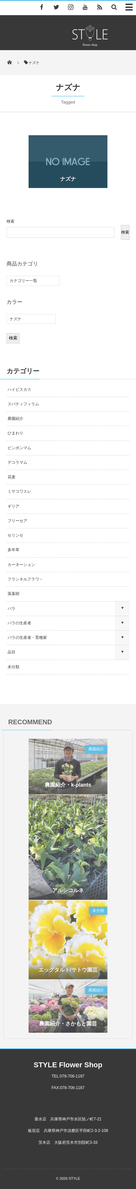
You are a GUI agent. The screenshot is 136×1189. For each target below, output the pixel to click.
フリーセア (17, 520)
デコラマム (17, 462)
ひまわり (15, 433)
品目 (11, 652)
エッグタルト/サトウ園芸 (68, 971)
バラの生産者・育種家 (27, 637)
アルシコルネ (68, 892)
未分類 (13, 667)
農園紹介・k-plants (68, 786)
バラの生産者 (19, 623)
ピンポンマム (19, 448)
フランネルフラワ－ (25, 579)
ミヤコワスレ (19, 491)
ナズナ (68, 179)
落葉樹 (13, 593)
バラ (11, 608)
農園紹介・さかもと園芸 (68, 1025)
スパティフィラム (24, 404)
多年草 (13, 550)
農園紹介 (15, 418)
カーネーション (21, 564)
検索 (10, 221)
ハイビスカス (19, 389)
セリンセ (15, 535)
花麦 (11, 477)
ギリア (13, 506)
